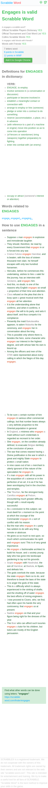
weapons (12, 138)
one (30, 284)
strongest (33, 492)
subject (33, 509)
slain (24, 261)
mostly (20, 630)
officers (22, 351)
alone (32, 304)
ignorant (18, 468)
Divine (10, 455)
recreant (24, 438)
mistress (25, 431)
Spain (40, 566)
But (8, 525)
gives (13, 536)
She (9, 441)
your (38, 613)
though (10, 502)
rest (33, 536)
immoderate (17, 240)
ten (28, 465)
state (32, 572)
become (25, 97)
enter (19, 111)
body (40, 492)
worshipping (19, 485)
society (33, 552)
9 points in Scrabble (14, 52)
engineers (37, 596)
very (11, 425)
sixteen (36, 257)
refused (17, 294)
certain (23, 415)
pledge (10, 111)
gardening (12, 559)
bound (10, 348)
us (17, 536)
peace (30, 448)
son (9, 566)
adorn (22, 324)
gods (14, 572)
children (34, 626)
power (39, 475)
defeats (15, 569)
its (27, 311)
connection (12, 104)
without (16, 435)
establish (11, 101)
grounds (35, 559)
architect (38, 549)
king (32, 331)
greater (30, 499)
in (25, 91)
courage (24, 515)
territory (40, 445)
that (28, 247)
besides (11, 338)
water (32, 593)
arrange (11, 107)
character (35, 338)
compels (32, 314)
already (42, 441)
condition (32, 441)
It (7, 304)
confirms (11, 308)
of (32, 124)
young (40, 552)
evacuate (22, 445)
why (18, 287)
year (9, 620)
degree (10, 345)
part (29, 124)
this (42, 271)
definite (17, 425)
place (37, 118)
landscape (36, 556)
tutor (20, 626)
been (9, 485)
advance (13, 121)
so (38, 128)
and (9, 240)
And (9, 284)
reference (17, 124)
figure (10, 616)
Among (10, 351)
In (8, 431)
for (43, 274)
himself (34, 261)
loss (28, 257)
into (24, 111)
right (21, 616)
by (40, 244)
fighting (10, 141)
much (23, 499)
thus (26, 314)
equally (30, 502)
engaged (16, 218)
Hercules (11, 271)
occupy (10, 196)
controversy (13, 606)
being (16, 616)
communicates (27, 539)
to (19, 87)
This (9, 335)
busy (9, 298)
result (24, 502)
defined (10, 445)
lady (9, 556)
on (22, 294)
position (32, 128)
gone (23, 556)
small (43, 287)
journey (14, 277)
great (22, 298)
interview (31, 277)
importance (12, 546)
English (24, 287)
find (43, 599)
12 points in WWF (13, 55)
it (27, 308)
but (17, 421)
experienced (13, 589)
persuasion (12, 633)
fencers (14, 134)
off (25, 593)
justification (19, 455)
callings (11, 421)
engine (13, 128)
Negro (30, 358)
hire (30, 107)
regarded (11, 438)
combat (20, 145)
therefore (25, 244)
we (40, 509)
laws (31, 579)
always (42, 421)
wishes (23, 274)
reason (26, 522)
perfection (12, 482)
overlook (21, 572)
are (15, 630)
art (24, 482)
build (9, 552)
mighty (20, 458)
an (31, 145)
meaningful (23, 101)
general (32, 428)
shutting (19, 593)
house (19, 552)
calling (10, 358)
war (26, 251)
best (13, 596)
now (10, 599)
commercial (38, 418)
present (11, 610)
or (44, 91)
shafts (39, 589)
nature (32, 468)
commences (33, 271)
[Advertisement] (24, 170)
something (12, 114)
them (28, 576)
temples (15, 489)
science (30, 478)
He (8, 536)
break (22, 579)
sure (15, 415)
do (41, 111)
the (23, 257)
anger (15, 583)
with (21, 104)
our (17, 341)
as (41, 128)
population (21, 428)
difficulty (38, 499)
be (32, 244)
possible (18, 335)
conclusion (18, 448)
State (27, 458)
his (37, 345)
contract (33, 111)
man (20, 237)
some (27, 338)
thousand (11, 261)
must (9, 512)
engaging (27, 218)
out (22, 465)
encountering (13, 499)
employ (24, 87)
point (41, 512)
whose (27, 345)
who (43, 338)
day (42, 358)
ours (23, 542)
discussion (12, 94)
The (9, 451)
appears (11, 324)
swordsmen (27, 134)
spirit (40, 539)
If (7, 475)
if (34, 482)
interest (40, 196)
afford (29, 623)
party (31, 311)
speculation (12, 472)
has (21, 277)
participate (12, 97)
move (20, 128)
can (23, 623)
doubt (22, 284)
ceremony (12, 328)
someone (19, 91)
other (29, 418)
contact (33, 101)
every (10, 247)
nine (12, 465)
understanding (22, 304)
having (39, 451)
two (27, 264)
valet (38, 274)
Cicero (27, 599)
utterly (10, 468)
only (23, 264)
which (19, 358)
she (39, 294)
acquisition (16, 478)
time (29, 291)
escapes (11, 264)
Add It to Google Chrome (18, 60)
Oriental (11, 428)
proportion (14, 291)
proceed (17, 599)
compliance (12, 318)
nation (25, 462)
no (17, 284)
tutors (10, 630)
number (31, 415)
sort (35, 519)
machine (40, 124)
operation (22, 131)
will (21, 311)
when (24, 308)
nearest (31, 451)
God (27, 485)
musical (29, 298)
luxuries (41, 623)
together (22, 138)
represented (25, 355)
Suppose (11, 237)
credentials (31, 435)
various (22, 418)
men (19, 261)
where (31, 335)
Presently (11, 321)
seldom (15, 529)
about (10, 314)
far (22, 492)
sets (42, 311)
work (36, 298)
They (9, 244)
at (8, 448)
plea (30, 294)
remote (10, 532)
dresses (35, 616)
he (29, 261)
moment (27, 512)
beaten (12, 257)
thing (36, 529)
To (8, 415)
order (37, 438)
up (15, 348)
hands (29, 603)
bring (36, 134)
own (41, 345)
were (15, 355)
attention (14, 199)
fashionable (27, 549)
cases (17, 465)
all (17, 301)
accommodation (24, 118)
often (13, 603)
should (16, 244)
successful (12, 505)
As (8, 509)
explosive (39, 237)
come (10, 131)
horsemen (12, 267)
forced (12, 251)
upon (14, 298)
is (8, 251)
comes (23, 451)
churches (40, 485)
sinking (29, 589)
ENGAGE (12, 87)
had (9, 603)
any (22, 251)
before (20, 271)
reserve (11, 118)
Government (19, 247)
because (40, 572)
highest (38, 341)
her (20, 301)
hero (21, 338)
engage (6, 218)
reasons (11, 287)
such (22, 435)
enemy (37, 145)
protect (10, 462)
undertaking (13, 274)
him (33, 281)
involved (33, 97)
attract (20, 196)
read (36, 244)
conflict (10, 522)
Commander (13, 519)
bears (35, 421)
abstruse (21, 532)
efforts (19, 596)
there (37, 335)
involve (10, 91)
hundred (34, 264)
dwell (15, 512)
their (24, 291)
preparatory (33, 138)
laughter (28, 240)
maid (23, 321)
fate (33, 345)
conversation (36, 91)
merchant (37, 465)
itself (15, 314)
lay (21, 559)
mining (28, 596)
